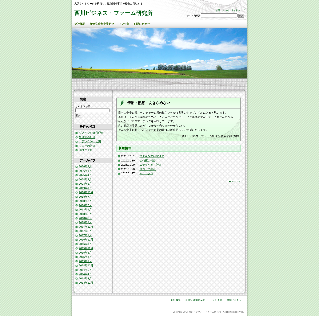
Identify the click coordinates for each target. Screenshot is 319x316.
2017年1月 (85, 235)
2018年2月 (85, 218)
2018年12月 (86, 192)
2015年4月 (85, 256)
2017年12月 (86, 226)
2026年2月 (85, 166)
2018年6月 (85, 200)
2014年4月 (85, 274)
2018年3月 (85, 214)
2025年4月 (85, 175)
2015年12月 (86, 248)
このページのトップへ (234, 181)
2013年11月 (86, 282)
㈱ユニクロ (146, 173)
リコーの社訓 (148, 169)
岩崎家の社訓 (148, 160)
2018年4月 (85, 209)
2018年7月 (85, 196)
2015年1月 (85, 261)
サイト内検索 (193, 15)
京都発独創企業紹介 (101, 23)
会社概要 (79, 23)
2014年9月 (85, 269)
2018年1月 (85, 222)
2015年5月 (85, 252)
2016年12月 (86, 239)
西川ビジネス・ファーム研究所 (113, 13)
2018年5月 (85, 205)
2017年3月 (85, 231)
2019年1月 (85, 188)
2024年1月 (85, 183)
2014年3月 (85, 278)
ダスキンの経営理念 (152, 156)
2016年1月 (85, 244)
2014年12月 (86, 265)
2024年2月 (85, 179)
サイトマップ (238, 10)
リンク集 (123, 23)
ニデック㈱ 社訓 (151, 164)
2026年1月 (85, 170)
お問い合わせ (222, 10)
